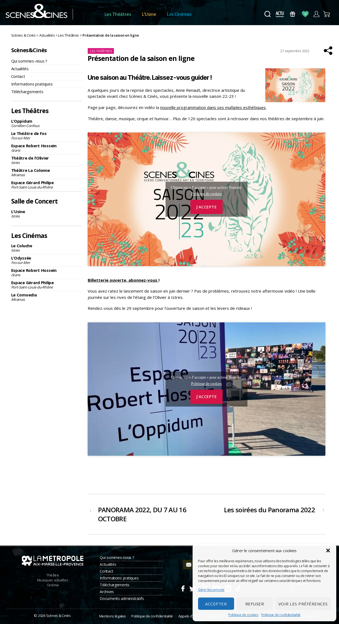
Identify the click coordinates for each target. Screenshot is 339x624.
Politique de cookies (243, 615)
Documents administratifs (122, 598)
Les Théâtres (118, 14)
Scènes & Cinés (58, 615)
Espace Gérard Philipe (46, 185)
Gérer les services (211, 589)
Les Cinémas (179, 14)
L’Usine (149, 14)
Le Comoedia (46, 297)
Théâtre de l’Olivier (46, 160)
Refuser (254, 604)
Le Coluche (46, 248)
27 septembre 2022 (294, 51)
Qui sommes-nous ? (29, 61)
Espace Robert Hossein (46, 148)
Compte (316, 14)
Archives (107, 591)
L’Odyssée (46, 260)
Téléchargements (27, 91)
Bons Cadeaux (292, 14)
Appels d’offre (189, 616)
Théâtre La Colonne (46, 172)
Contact (18, 76)
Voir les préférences (303, 604)
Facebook (183, 587)
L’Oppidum (46, 123)
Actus (279, 14)
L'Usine (46, 214)
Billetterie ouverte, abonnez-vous (123, 280)
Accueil (89, 14)
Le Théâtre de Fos (46, 135)
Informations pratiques (32, 84)
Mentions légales (112, 616)
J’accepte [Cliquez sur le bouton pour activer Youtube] (206, 207)
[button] (328, 550)
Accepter (216, 604)
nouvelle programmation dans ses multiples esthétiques (213, 107)
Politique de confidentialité (280, 615)
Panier (327, 14)
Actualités (20, 68)
